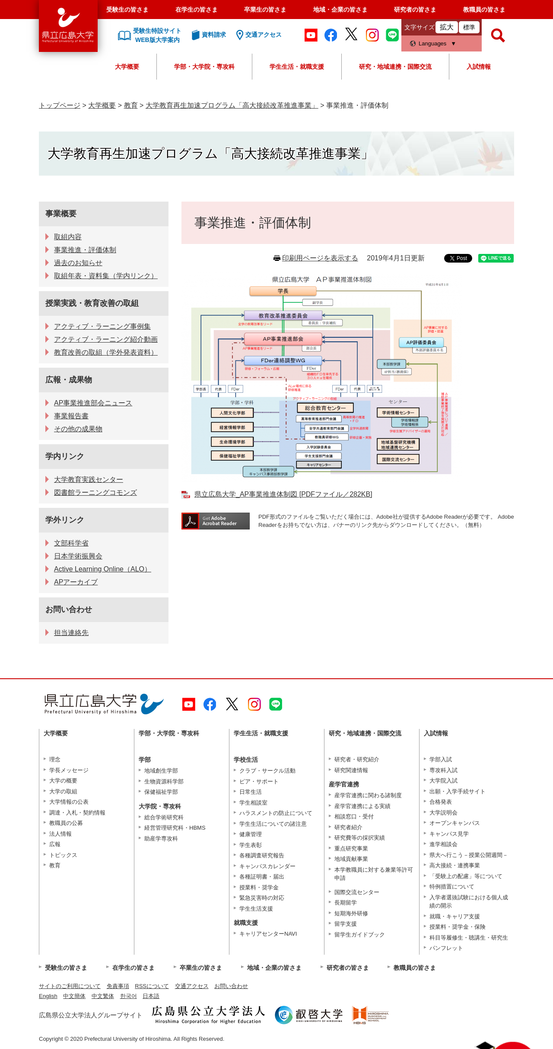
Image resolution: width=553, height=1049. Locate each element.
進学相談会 (443, 844)
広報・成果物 (68, 379)
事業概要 (60, 213)
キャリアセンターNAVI (268, 933)
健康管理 (250, 834)
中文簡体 (74, 996)
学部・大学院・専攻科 (204, 66)
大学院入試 (443, 780)
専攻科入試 (443, 770)
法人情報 (60, 834)
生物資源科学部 (164, 781)
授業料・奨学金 (259, 887)
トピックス (63, 855)
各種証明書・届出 (261, 876)
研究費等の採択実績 (359, 837)
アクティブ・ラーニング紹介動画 (106, 339)
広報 (54, 844)
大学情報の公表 (69, 802)
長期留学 (345, 902)
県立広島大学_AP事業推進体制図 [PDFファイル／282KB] (283, 494)
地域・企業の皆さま (340, 9)
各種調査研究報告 (261, 855)
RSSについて (152, 986)
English (48, 996)
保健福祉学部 (161, 792)
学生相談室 (253, 802)
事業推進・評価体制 (85, 249)
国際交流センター (356, 892)
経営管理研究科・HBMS (175, 827)
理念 (54, 759)
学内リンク (64, 456)
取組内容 (68, 237)
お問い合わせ (68, 609)
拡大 (447, 27)
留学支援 (345, 924)
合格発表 (440, 802)
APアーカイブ (76, 582)
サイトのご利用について (70, 986)
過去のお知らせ (78, 262)
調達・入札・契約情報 (77, 812)
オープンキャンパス (454, 823)
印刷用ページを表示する (320, 258)
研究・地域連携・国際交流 (395, 66)
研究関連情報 (351, 770)
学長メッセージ (69, 770)
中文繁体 (103, 996)
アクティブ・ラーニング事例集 (102, 326)
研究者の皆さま (415, 9)
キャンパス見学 (449, 834)
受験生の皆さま (127, 9)
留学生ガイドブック (359, 934)
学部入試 (440, 759)
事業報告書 (71, 416)
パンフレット (446, 948)
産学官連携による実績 (362, 806)
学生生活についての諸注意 (273, 824)
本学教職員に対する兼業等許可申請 (373, 874)
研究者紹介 (348, 827)
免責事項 (118, 986)
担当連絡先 (71, 632)
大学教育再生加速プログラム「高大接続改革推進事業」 (232, 105)
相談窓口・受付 (354, 816)
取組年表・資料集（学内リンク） (106, 275)
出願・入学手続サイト (457, 791)
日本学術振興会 (78, 556)
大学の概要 (63, 780)
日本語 (151, 996)
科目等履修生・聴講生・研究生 (468, 937)
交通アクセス (192, 986)
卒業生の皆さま (265, 9)
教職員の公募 (66, 823)
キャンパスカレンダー (267, 866)
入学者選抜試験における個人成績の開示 (468, 901)
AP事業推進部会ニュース (93, 403)
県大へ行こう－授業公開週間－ (468, 855)
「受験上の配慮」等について (465, 876)
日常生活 (250, 792)
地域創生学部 (161, 770)
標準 (469, 27)
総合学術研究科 (164, 817)
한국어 (128, 996)
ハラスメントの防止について (275, 813)
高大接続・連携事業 (454, 865)
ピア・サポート (259, 781)
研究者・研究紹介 (356, 759)
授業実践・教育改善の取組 (92, 303)
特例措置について (451, 886)
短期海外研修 (351, 913)
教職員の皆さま (484, 9)
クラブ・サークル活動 (267, 770)
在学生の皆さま (196, 9)
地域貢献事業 (351, 859)
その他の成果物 (78, 429)
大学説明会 (443, 812)
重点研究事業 (351, 848)
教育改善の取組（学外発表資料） (106, 352)
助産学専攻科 (161, 838)
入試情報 (479, 66)
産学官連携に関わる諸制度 (368, 795)
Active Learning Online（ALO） (102, 569)
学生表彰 (250, 845)
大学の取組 (63, 791)
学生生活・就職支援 (297, 66)
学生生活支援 (256, 908)
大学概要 (127, 66)
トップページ (59, 105)
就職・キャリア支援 (454, 916)
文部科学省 (71, 543)
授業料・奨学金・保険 (457, 927)
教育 (131, 105)
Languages (432, 43)
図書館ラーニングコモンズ (95, 492)
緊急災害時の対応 (261, 898)
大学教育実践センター (88, 479)
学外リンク (64, 520)
